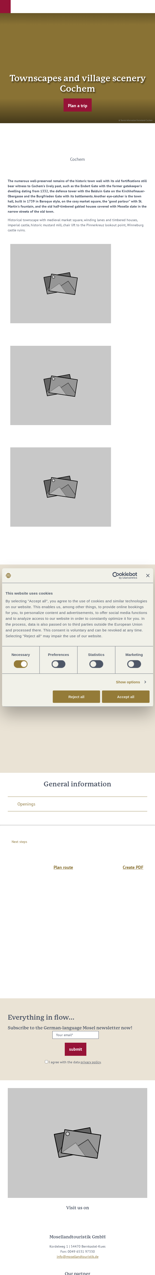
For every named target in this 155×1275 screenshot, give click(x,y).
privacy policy (91, 1062)
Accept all (125, 696)
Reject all (76, 696)
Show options (128, 682)
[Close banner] (147, 575)
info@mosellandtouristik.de (77, 1256)
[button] (5, 6)
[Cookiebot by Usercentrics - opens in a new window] (116, 575)
